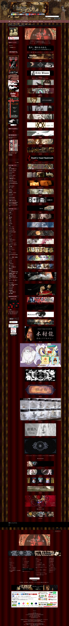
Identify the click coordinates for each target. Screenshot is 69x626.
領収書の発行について (52, 570)
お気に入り (10, 564)
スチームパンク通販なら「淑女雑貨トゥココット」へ (41, 570)
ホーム (10, 558)
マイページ (10, 561)
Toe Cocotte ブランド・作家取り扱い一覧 (28, 569)
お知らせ (37, 558)
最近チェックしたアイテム (26, 571)
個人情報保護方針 (51, 561)
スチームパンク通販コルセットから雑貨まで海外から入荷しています (41, 574)
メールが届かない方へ (52, 567)
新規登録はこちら (50, 18)
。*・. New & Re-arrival (26, 561)
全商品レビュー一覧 (25, 567)
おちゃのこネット (58, 531)
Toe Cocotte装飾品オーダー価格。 (40, 564)
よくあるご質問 (51, 564)
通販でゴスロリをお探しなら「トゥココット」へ (41, 568)
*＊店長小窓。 (38, 561)
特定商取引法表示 (51, 558)
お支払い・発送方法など (12, 567)
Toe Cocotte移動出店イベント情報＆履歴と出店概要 (14, 571)
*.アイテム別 (24, 558)
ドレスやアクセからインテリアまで (40, 572)
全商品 (10, 167)
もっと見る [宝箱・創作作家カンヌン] (17, 162)
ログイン (45, 18)
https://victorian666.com (37, 620)
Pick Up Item (25, 564)
